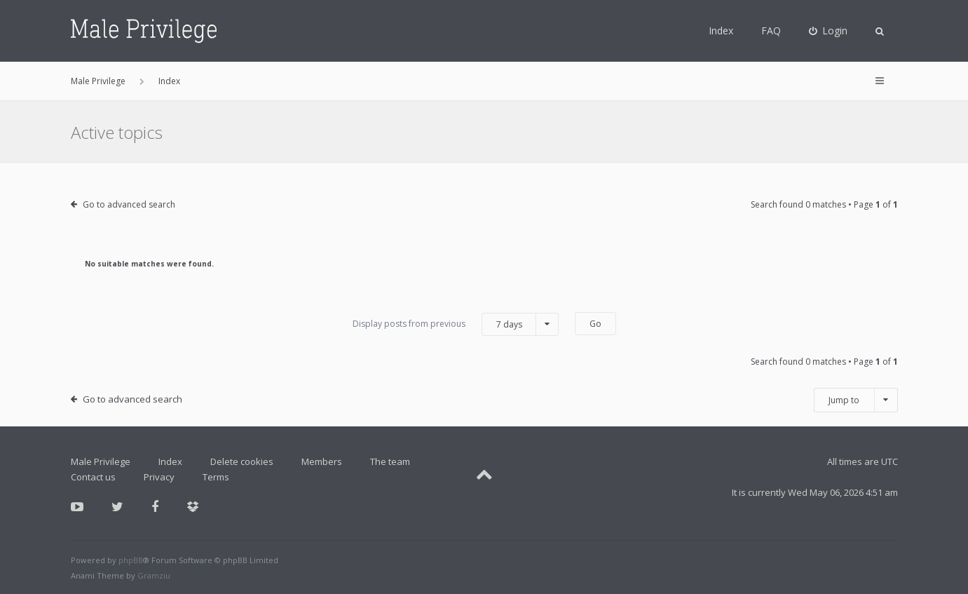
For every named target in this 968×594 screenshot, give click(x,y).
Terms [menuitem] (216, 477)
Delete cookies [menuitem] (241, 461)
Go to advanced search (129, 204)
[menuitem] (828, 31)
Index (721, 30)
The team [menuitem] (390, 461)
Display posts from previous (456, 324)
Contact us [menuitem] (93, 477)
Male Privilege (100, 461)
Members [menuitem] (321, 461)
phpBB (130, 560)
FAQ (771, 30)
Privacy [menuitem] (159, 477)
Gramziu (153, 575)
